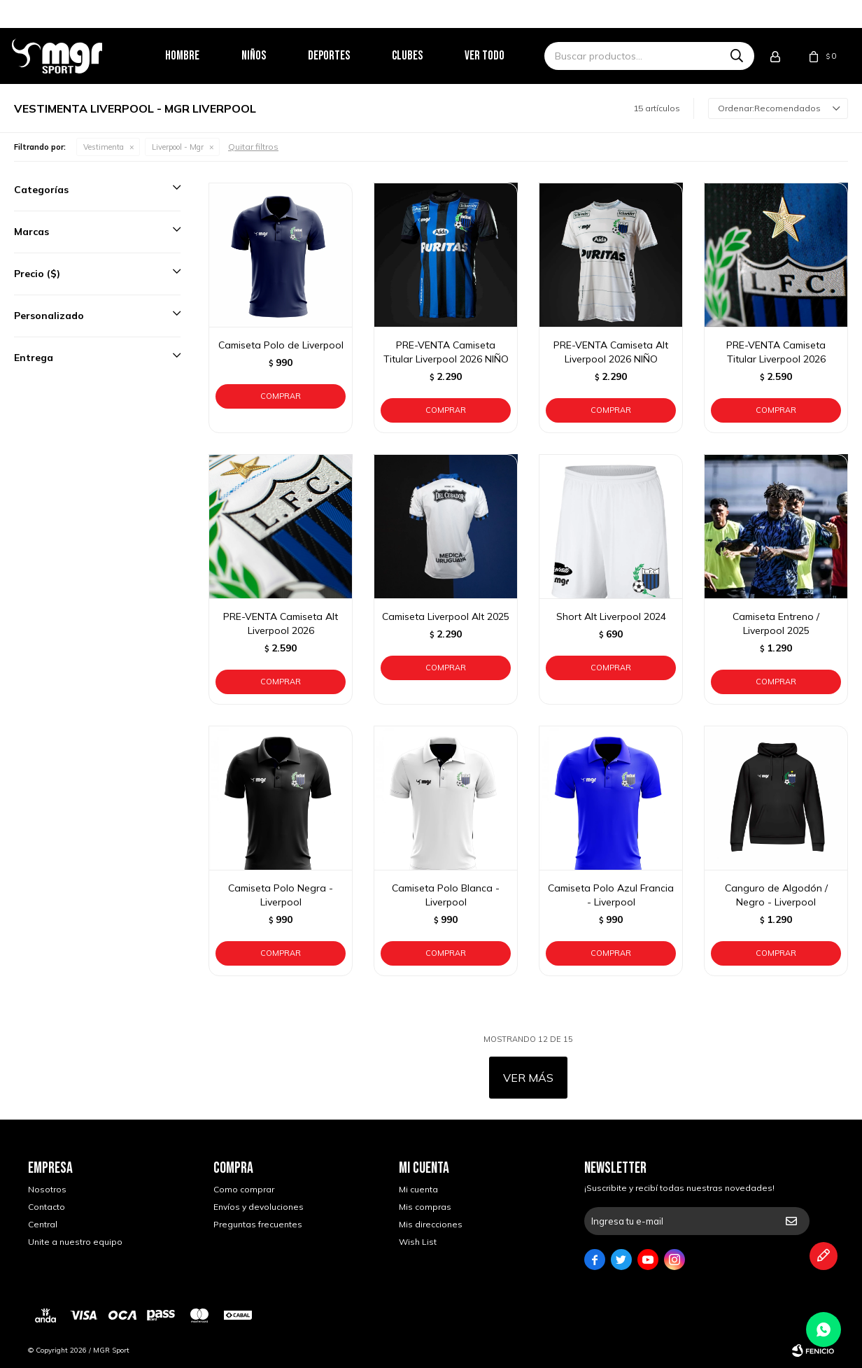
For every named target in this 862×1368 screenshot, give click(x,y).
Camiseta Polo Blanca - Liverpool (446, 895)
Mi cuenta (418, 1189)
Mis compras (425, 1206)
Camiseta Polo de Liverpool (281, 345)
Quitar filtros (253, 146)
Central (42, 1224)
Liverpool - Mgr (178, 147)
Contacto (46, 1206)
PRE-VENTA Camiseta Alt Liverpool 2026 (280, 623)
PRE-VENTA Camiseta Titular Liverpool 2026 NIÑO (446, 352)
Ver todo (501, 55)
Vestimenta (103, 147)
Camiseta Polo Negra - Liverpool (280, 895)
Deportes (345, 55)
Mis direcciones (430, 1224)
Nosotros (47, 1189)
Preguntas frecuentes (257, 1224)
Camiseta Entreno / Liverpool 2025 (776, 623)
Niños (269, 55)
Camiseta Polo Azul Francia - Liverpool (611, 895)
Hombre (198, 55)
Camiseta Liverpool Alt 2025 (445, 616)
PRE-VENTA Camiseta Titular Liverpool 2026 (776, 352)
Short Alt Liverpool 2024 (611, 616)
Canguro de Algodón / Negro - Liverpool (776, 895)
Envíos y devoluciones (258, 1206)
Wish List (418, 1241)
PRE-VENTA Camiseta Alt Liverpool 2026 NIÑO (610, 352)
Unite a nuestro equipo (75, 1241)
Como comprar (243, 1189)
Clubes (423, 55)
